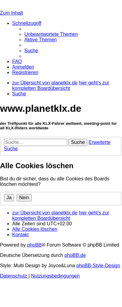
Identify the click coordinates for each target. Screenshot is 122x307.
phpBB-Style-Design (98, 265)
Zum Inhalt (11, 12)
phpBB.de (75, 255)
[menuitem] (51, 34)
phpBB (34, 244)
